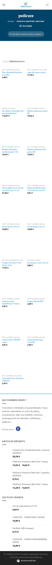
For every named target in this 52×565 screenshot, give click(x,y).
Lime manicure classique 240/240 (12, 379)
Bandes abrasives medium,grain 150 (10, 150)
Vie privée (19, 557)
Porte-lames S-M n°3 (36, 226)
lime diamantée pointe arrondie (12, 73)
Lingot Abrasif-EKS (35, 301)
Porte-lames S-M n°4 (11, 226)
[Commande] (26, 34)
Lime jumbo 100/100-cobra (11, 341)
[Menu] (3, 4)
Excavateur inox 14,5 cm (37, 263)
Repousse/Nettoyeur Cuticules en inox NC (36, 189)
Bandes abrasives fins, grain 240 (36, 150)
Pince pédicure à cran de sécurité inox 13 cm (12, 189)
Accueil (11, 21)
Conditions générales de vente (34, 554)
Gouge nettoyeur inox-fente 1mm (12, 263)
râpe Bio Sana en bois (36, 72)
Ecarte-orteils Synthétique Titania (10, 302)
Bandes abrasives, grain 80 (37, 112)
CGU (12, 557)
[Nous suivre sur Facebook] (18, 428)
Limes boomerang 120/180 (35, 341)
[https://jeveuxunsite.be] (26, 560)
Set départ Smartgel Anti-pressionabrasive (13, 112)
